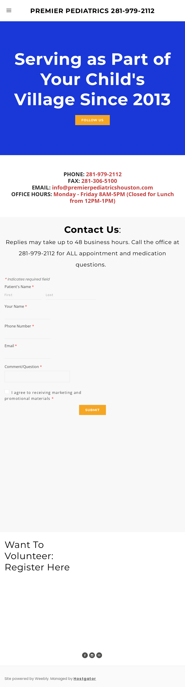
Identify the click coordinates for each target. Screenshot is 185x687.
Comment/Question (23, 366)
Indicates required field (27, 279)
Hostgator (85, 678)
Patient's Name (19, 286)
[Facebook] (85, 655)
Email (11, 345)
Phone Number (19, 326)
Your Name (16, 306)
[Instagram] (92, 655)
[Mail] (99, 655)
